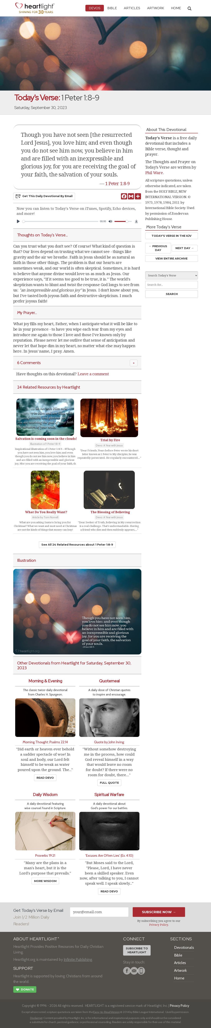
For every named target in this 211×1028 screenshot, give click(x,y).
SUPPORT (23, 968)
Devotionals (184, 947)
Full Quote (109, 782)
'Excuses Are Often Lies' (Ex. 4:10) (109, 855)
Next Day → (184, 248)
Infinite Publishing (78, 959)
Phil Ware (154, 172)
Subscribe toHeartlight (137, 950)
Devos (94, 8)
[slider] (60, 221)
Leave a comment (93, 374)
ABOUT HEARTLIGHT (36, 939)
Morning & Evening (45, 681)
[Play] (18, 221)
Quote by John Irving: (109, 742)
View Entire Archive (171, 258)
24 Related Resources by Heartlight (48, 387)
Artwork (155, 8)
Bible (112, 8)
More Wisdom (45, 881)
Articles (132, 8)
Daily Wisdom (45, 794)
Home (179, 978)
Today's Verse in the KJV (171, 236)
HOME (176, 8)
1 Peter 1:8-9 (117, 183)
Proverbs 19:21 (45, 855)
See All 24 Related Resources (77, 544)
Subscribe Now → (159, 912)
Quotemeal (109, 681)
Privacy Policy (158, 924)
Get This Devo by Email (44, 196)
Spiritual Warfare (109, 794)
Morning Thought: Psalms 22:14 (45, 742)
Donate (25, 990)
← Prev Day (158, 248)
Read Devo (45, 777)
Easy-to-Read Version (106, 1012)
